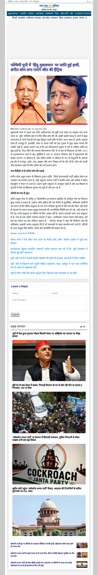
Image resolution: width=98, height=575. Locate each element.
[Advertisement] (49, 39)
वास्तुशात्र (36, 1)
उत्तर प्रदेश (46, 18)
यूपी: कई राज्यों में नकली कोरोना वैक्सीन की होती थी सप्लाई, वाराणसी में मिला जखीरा (48, 258)
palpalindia (22, 233)
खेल (71, 13)
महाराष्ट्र (38, 18)
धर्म (30, 1)
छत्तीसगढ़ (30, 18)
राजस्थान (54, 18)
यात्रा (16, 1)
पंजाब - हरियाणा (85, 18)
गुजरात (75, 18)
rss (89, 1)
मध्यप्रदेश (21, 18)
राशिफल (11, 1)
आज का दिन (23, 1)
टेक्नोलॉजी (49, 13)
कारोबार (31, 13)
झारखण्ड (68, 18)
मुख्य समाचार (13, 13)
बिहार (61, 18)
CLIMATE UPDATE (83, 13)
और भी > (83, 327)
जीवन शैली (64, 13)
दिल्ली (14, 18)
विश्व (57, 13)
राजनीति (23, 13)
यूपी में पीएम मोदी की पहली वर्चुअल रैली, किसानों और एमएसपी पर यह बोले (44, 273)
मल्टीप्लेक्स (40, 13)
